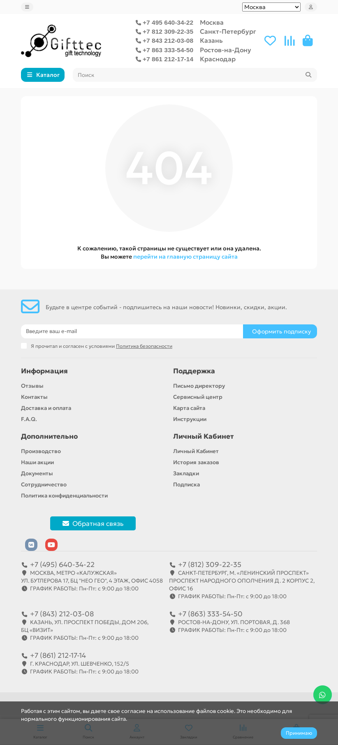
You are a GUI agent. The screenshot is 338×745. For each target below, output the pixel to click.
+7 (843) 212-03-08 (62, 613)
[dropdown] (27, 7)
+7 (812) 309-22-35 (209, 564)
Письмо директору (199, 385)
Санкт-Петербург (228, 31)
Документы (37, 473)
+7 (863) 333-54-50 (210, 613)
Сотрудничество (44, 484)
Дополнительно (49, 436)
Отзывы (32, 385)
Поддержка (194, 371)
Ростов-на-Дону (225, 50)
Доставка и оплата (46, 408)
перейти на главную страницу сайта (185, 256)
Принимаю (299, 733)
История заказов (196, 462)
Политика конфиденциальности (64, 495)
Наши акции (37, 462)
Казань (211, 40)
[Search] (195, 75)
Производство (41, 451)
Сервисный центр (197, 396)
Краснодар (218, 59)
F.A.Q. (29, 419)
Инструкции (189, 419)
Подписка (186, 484)
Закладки (186, 473)
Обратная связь (93, 523)
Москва (212, 22)
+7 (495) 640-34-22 (62, 564)
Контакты (34, 396)
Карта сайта (189, 408)
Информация (44, 371)
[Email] (132, 331)
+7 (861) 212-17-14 (58, 655)
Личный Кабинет (203, 436)
